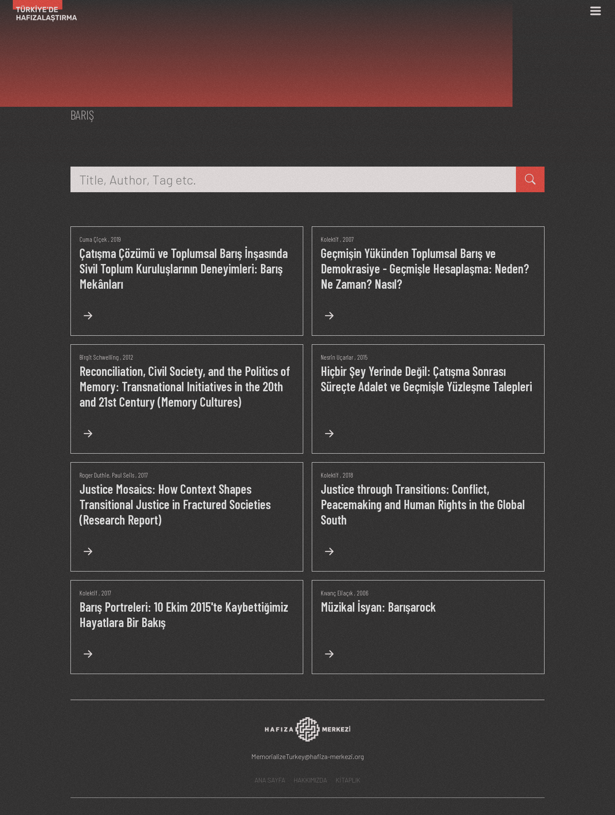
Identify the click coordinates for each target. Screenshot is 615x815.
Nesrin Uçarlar (337, 357)
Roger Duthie (94, 475)
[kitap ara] (530, 179)
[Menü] (595, 11)
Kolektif (330, 239)
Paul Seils (123, 475)
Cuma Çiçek (93, 239)
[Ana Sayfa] (41, 11)
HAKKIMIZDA (310, 780)
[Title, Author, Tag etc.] (293, 179)
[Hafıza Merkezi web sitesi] (307, 732)
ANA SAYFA (270, 780)
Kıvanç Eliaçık (337, 593)
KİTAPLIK (348, 780)
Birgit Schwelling (99, 357)
